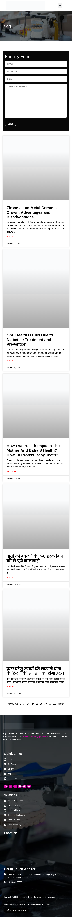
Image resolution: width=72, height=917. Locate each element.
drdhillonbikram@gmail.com (35, 736)
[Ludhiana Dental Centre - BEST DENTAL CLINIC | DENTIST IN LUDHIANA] (36, 849)
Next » (61, 704)
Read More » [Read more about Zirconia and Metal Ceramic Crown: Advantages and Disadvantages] (12, 237)
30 (45, 704)
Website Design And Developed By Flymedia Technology (27, 904)
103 (54, 704)
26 (28, 704)
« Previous (13, 704)
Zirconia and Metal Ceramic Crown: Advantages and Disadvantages (32, 212)
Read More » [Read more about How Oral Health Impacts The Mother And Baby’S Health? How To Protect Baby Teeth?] (12, 471)
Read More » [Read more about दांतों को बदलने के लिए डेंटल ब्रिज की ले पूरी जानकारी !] (12, 578)
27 (33, 704)
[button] (60, 5)
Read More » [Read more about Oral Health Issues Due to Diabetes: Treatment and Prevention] (12, 361)
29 (41, 704)
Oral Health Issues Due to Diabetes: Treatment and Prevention (30, 340)
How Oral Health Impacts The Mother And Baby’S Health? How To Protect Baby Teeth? (33, 450)
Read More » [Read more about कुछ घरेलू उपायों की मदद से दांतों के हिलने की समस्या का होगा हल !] (12, 687)
